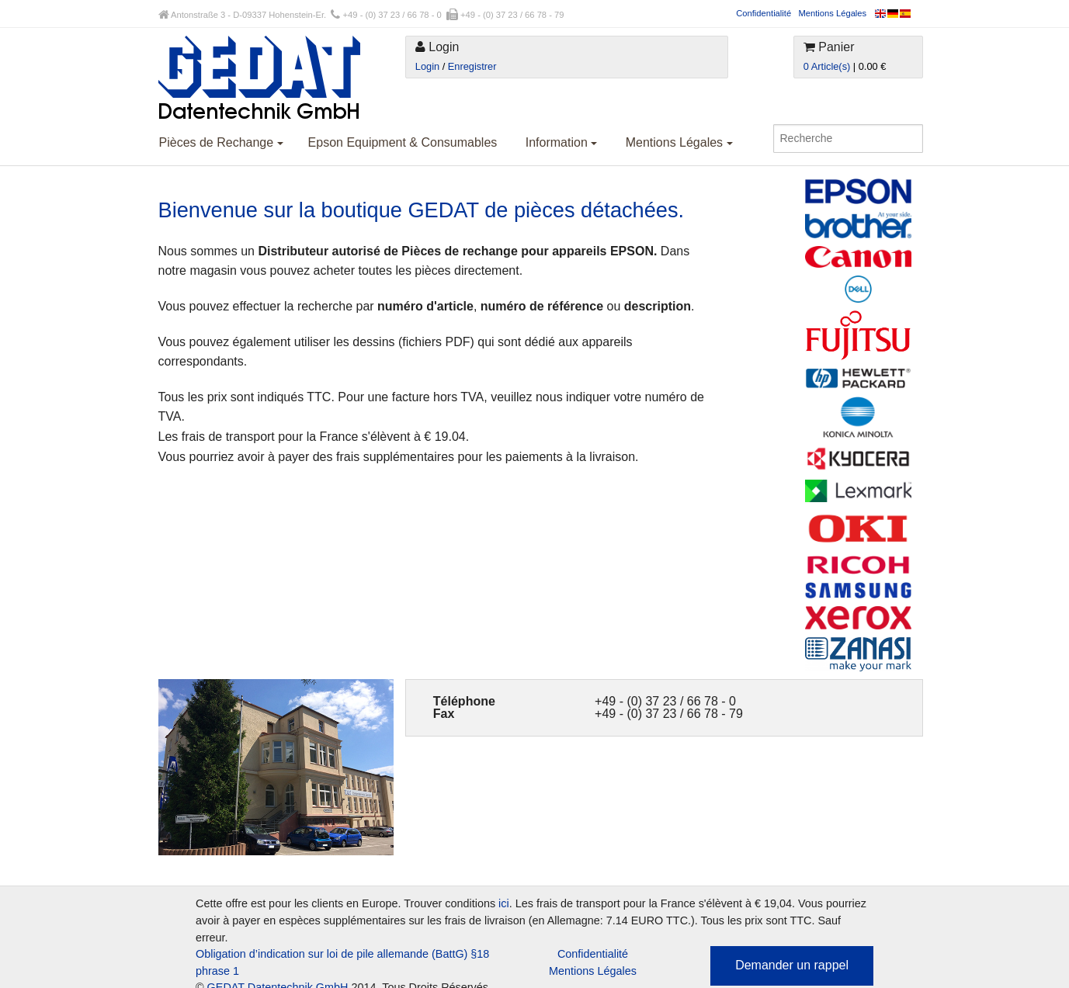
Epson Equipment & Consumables (403, 142)
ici (503, 903)
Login (427, 66)
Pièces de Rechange (221, 142)
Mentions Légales (832, 13)
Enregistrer (472, 66)
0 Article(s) (826, 66)
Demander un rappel (792, 965)
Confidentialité (763, 13)
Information (561, 142)
